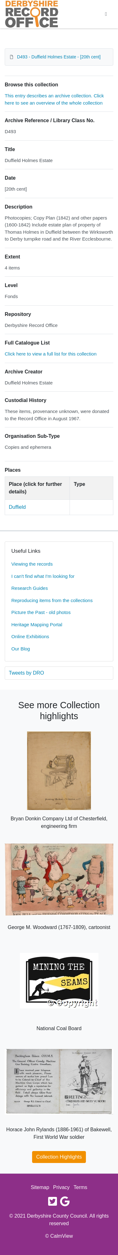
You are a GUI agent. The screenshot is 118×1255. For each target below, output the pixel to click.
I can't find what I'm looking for (43, 576)
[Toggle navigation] (106, 14)
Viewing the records (32, 564)
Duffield (17, 507)
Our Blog (20, 648)
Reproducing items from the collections (52, 600)
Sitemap (40, 1187)
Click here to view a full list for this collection (51, 353)
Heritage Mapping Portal (36, 624)
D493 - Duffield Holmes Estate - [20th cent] (59, 56)
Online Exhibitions (30, 636)
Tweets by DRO (26, 673)
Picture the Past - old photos (40, 612)
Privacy (61, 1187)
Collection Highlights (59, 1157)
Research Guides (29, 588)
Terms (80, 1187)
